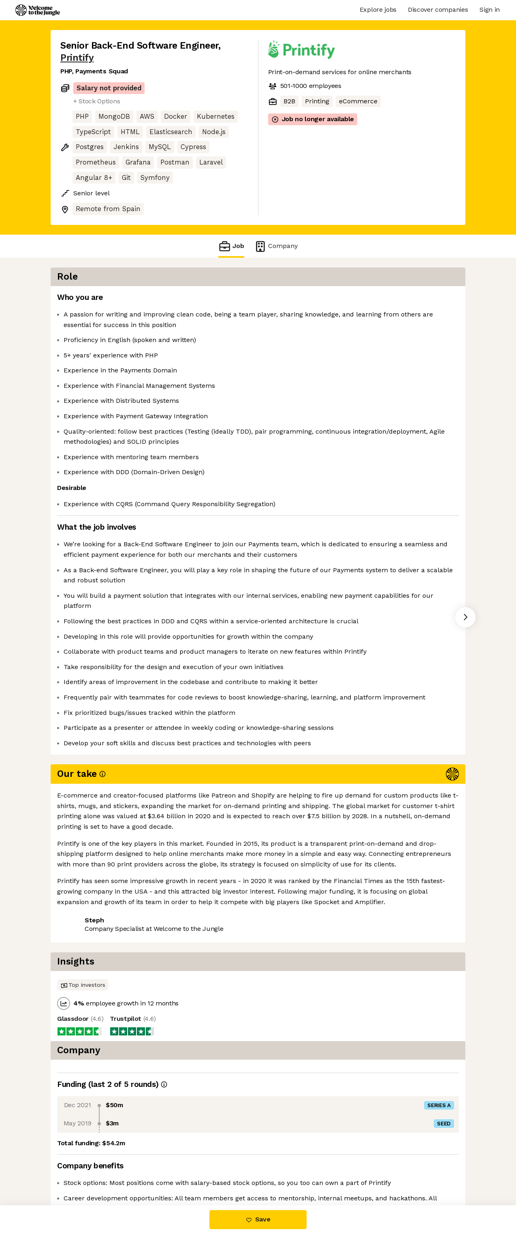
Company (276, 246)
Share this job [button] (82, 941)
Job (231, 246)
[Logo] (37, 10)
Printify (77, 57)
